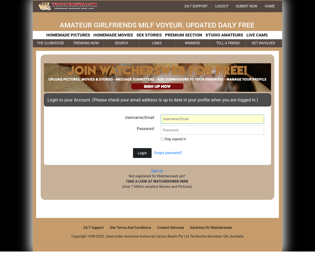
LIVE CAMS (257, 35)
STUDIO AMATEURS (224, 35)
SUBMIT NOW (246, 6)
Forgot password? (168, 153)
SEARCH (121, 43)
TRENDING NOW (86, 43)
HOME (270, 6)
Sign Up (157, 171)
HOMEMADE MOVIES (113, 35)
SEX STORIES (149, 35)
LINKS (157, 43)
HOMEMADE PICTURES (68, 35)
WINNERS (192, 43)
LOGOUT (222, 6)
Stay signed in (173, 139)
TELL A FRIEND (228, 43)
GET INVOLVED (263, 43)
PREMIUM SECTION (183, 35)
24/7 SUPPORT (196, 6)
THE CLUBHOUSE (50, 43)
